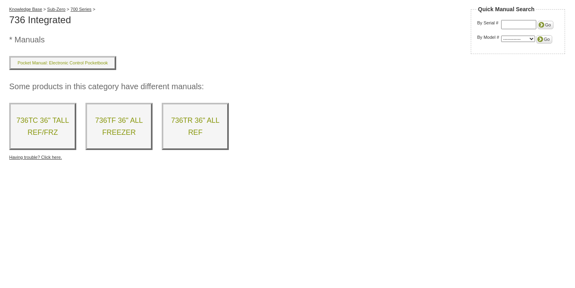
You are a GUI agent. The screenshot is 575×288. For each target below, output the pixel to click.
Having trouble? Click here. (35, 157)
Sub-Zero (56, 9)
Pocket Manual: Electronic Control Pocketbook (63, 62)
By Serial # (487, 22)
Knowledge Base (25, 9)
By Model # (488, 37)
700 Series (81, 9)
